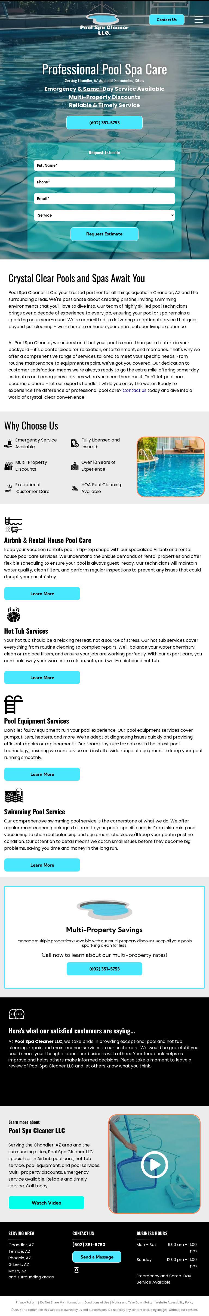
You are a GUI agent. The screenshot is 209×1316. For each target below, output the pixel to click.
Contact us (134, 390)
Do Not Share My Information (60, 1302)
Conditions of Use (96, 1302)
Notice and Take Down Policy (132, 1302)
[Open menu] (199, 20)
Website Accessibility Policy (174, 1302)
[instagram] (76, 1270)
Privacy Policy (25, 1302)
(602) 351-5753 (88, 1245)
